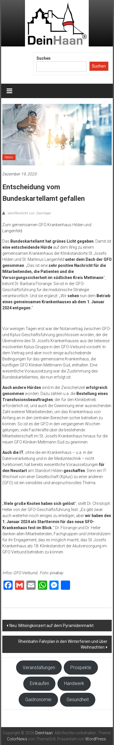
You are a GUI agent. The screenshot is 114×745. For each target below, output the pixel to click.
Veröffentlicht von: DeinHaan (28, 213)
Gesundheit (78, 699)
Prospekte (80, 667)
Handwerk (74, 683)
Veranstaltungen (39, 667)
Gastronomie (38, 699)
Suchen (43, 58)
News (9, 157)
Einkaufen (39, 683)
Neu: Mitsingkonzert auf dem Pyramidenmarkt (51, 625)
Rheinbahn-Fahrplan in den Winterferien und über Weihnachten (62, 644)
